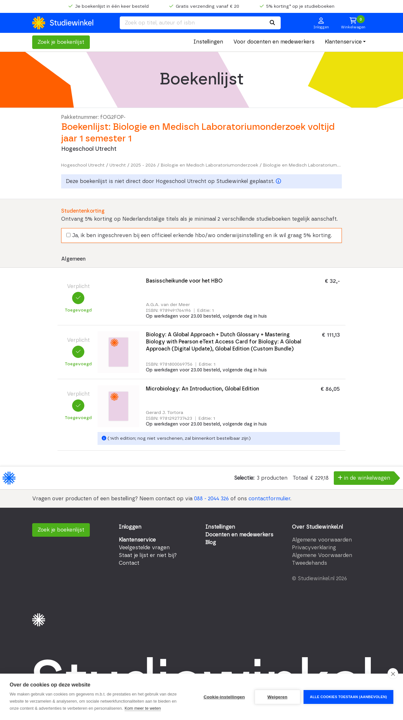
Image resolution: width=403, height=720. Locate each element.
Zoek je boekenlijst (61, 42)
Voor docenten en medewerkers (273, 41)
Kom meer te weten (143, 708)
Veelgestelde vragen (144, 547)
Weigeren (277, 697)
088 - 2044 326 (211, 498)
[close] (393, 673)
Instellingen (208, 41)
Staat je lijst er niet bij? (148, 555)
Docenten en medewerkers (239, 534)
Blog (210, 542)
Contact (129, 563)
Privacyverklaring (314, 547)
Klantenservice (343, 41)
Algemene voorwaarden (322, 539)
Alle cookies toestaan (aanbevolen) (348, 697)
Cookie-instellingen (224, 697)
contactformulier (269, 498)
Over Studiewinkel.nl (317, 527)
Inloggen (130, 527)
